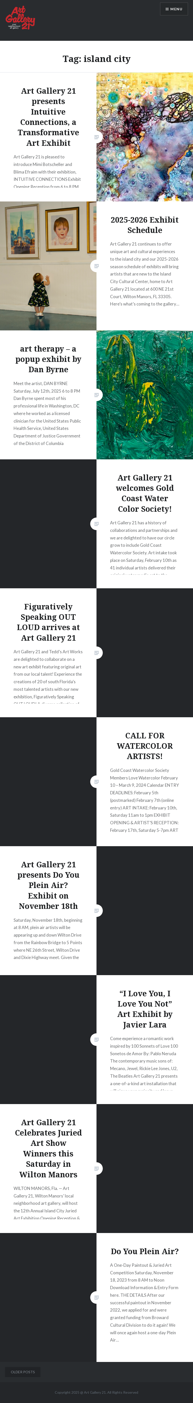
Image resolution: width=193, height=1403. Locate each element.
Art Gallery (93, 1392)
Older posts (23, 1372)
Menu (176, 9)
